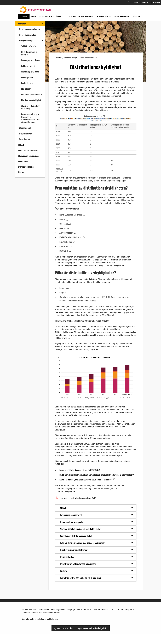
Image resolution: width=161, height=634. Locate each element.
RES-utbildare (26, 88)
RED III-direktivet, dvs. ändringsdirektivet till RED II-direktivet (86, 479)
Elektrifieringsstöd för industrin (29, 53)
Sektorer (22, 23)
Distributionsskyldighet (31, 100)
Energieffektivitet (25, 133)
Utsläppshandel (25, 127)
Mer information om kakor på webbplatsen (40, 619)
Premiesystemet (27, 77)
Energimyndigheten (26, 166)
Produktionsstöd (27, 83)
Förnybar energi (25, 40)
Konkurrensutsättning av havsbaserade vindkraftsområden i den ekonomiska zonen (30, 118)
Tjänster (21, 172)
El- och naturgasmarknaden (29, 29)
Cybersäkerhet (24, 139)
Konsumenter (23, 161)
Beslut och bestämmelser (28, 150)
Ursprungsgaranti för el (30, 71)
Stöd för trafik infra (28, 46)
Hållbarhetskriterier (28, 65)
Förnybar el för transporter (96, 309)
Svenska (146, 2)
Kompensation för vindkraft (31, 94)
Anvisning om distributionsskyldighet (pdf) (78, 498)
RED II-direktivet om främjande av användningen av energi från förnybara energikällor (96, 474)
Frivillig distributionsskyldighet (110, 265)
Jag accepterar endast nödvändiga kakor (92, 628)
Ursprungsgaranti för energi (31, 60)
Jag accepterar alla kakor (63, 628)
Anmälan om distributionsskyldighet (106, 455)
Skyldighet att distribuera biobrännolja (31, 107)
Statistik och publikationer (28, 155)
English (157, 2)
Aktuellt (21, 144)
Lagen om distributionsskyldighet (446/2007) (79, 470)
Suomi (136, 2)
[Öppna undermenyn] (28, 16)
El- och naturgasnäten (27, 34)
